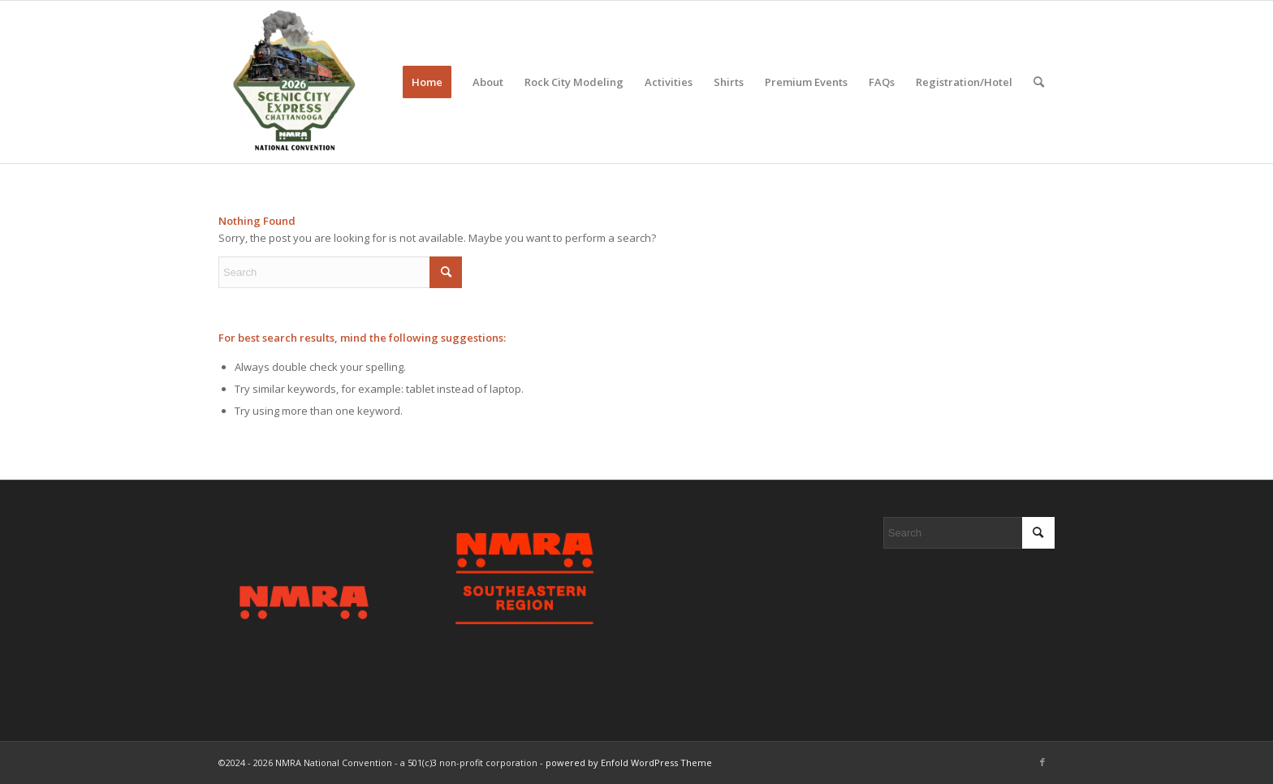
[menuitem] (427, 82)
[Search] (1039, 82)
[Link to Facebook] (1042, 762)
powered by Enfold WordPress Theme (629, 762)
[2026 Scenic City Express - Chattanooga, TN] (293, 82)
